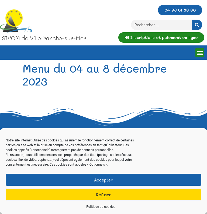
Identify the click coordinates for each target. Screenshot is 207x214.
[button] (199, 52)
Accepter (103, 180)
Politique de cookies (100, 207)
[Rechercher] (197, 25)
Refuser (103, 194)
